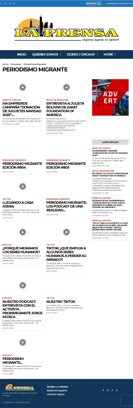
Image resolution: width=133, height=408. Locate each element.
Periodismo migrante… (13, 361)
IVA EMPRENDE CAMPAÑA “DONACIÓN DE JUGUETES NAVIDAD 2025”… (21, 109)
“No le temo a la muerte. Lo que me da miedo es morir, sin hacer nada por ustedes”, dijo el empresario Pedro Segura (110, 226)
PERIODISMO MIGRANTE (14, 160)
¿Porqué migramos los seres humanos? (21, 250)
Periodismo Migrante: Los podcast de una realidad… (66, 206)
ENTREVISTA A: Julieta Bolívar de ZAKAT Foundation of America (65, 109)
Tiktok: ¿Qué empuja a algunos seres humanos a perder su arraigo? (66, 254)
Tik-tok (6, 199)
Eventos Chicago (11, 100)
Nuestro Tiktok (60, 301)
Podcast (7, 245)
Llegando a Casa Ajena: (17, 204)
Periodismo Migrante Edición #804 (22, 165)
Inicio (5, 64)
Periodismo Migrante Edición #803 (66, 165)
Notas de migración (57, 100)
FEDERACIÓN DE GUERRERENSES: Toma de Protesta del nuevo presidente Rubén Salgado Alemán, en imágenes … (108, 203)
